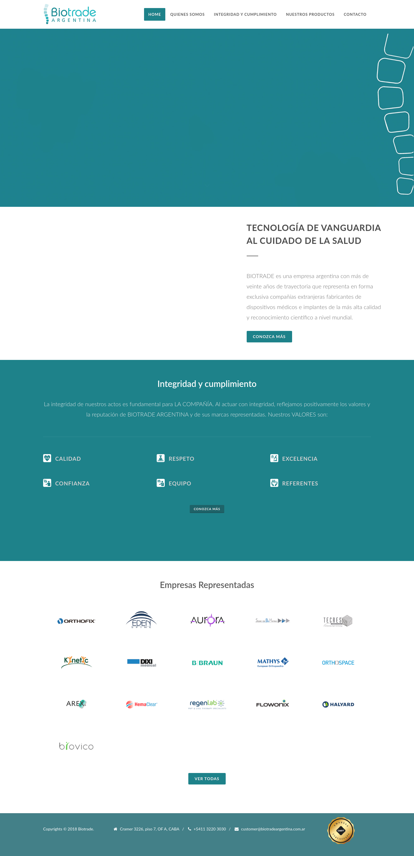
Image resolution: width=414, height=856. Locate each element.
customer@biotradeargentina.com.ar (270, 829)
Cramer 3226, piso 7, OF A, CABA (146, 829)
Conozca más (207, 509)
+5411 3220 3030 (207, 829)
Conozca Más (269, 336)
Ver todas (207, 778)
